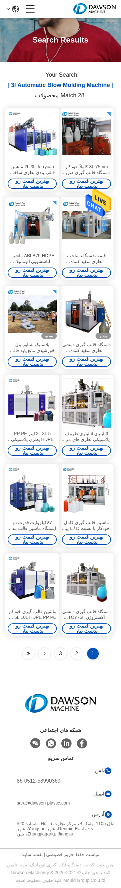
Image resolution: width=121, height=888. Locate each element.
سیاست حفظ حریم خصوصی (73, 854)
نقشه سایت (31, 854)
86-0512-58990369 (38, 781)
